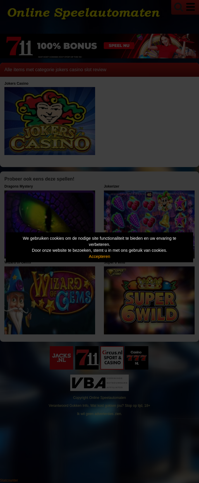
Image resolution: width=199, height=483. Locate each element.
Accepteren (99, 256)
